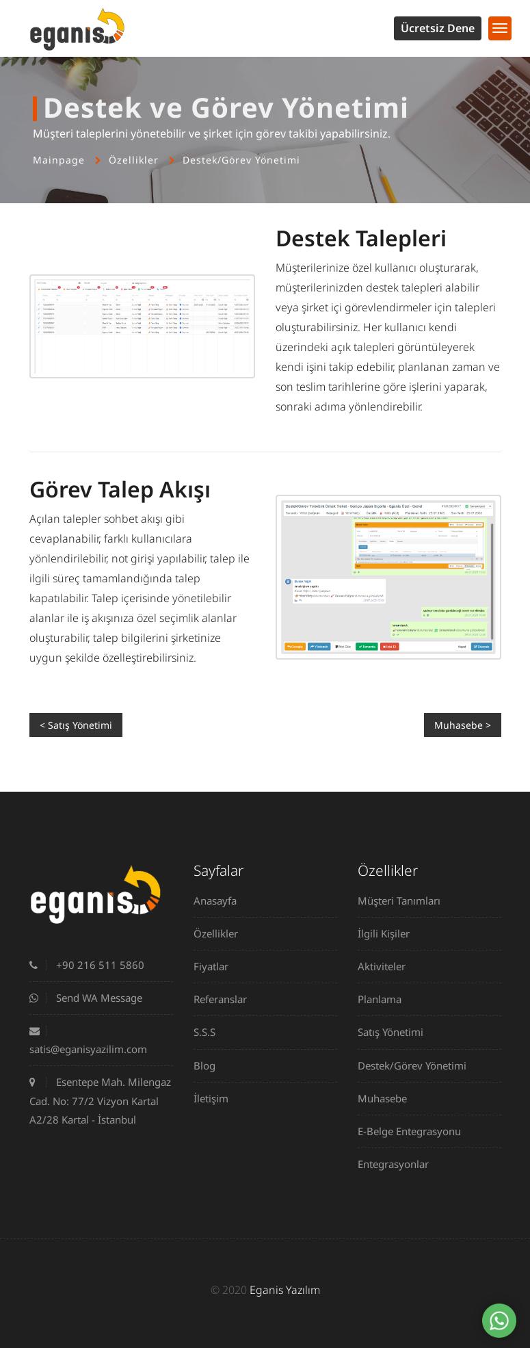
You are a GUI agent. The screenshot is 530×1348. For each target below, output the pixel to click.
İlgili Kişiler (389, 933)
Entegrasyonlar (398, 1164)
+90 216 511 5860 (86, 965)
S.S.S (210, 1032)
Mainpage (59, 159)
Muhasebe (387, 1098)
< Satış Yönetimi (76, 724)
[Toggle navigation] (500, 28)
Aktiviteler (387, 966)
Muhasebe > (462, 724)
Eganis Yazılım (285, 1289)
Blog (210, 1065)
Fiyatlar (216, 966)
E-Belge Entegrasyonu (414, 1131)
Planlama (385, 999)
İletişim (216, 1098)
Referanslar (225, 999)
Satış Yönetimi (396, 1032)
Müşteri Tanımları (404, 900)
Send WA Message (85, 997)
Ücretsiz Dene (438, 28)
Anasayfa (220, 900)
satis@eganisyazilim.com (88, 1041)
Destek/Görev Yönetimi (241, 159)
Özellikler (134, 159)
